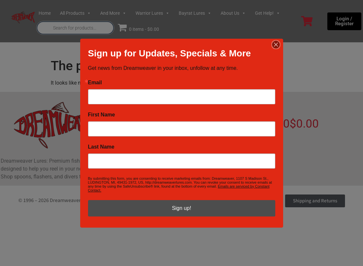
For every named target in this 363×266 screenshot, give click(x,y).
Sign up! (181, 208)
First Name (101, 114)
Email (95, 82)
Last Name (101, 147)
